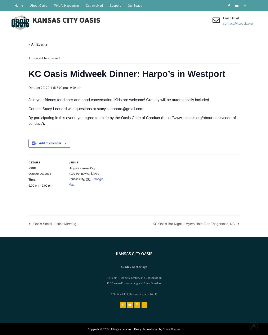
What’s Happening (66, 6)
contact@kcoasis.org (238, 23)
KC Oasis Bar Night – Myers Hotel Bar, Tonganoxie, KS (194, 224)
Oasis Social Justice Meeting (54, 224)
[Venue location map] (131, 183)
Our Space (135, 6)
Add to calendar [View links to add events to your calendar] (50, 143)
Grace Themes (171, 329)
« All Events (37, 44)
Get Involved (94, 6)
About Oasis (38, 6)
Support (115, 6)
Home (19, 6)
